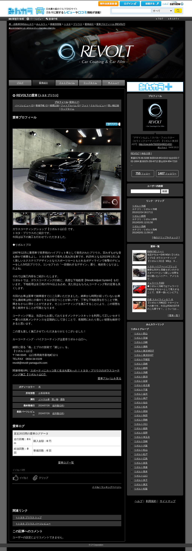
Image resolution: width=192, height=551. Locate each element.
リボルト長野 (141, 432)
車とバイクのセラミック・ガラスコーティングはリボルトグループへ (32, 28)
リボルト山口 (141, 476)
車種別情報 (55, 24)
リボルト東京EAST (143, 355)
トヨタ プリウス (48, 95)
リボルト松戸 (141, 454)
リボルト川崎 (141, 342)
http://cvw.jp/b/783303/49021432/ (155, 144)
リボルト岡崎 (141, 419)
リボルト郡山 (141, 333)
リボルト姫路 (141, 428)
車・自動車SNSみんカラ (21, 24)
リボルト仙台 (141, 402)
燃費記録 (54, 105)
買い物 (55, 399)
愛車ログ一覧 (66, 462)
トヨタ (67, 24)
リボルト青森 (141, 467)
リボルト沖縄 (139, 206)
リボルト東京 (141, 484)
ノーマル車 (44, 399)
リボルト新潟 (141, 376)
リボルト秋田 (141, 415)
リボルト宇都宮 (142, 359)
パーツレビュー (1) (24, 105)
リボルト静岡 (139, 216)
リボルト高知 (141, 411)
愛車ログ (74, 102)
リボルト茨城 (141, 338)
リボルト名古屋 (142, 385)
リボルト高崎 (139, 226)
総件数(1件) (58, 405)
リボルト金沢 (141, 394)
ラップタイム (90, 83)
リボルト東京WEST (144, 351)
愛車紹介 (89, 24)
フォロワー (167, 173)
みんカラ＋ (41, 24)
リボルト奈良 (141, 463)
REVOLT (135, 153)
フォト (85, 105)
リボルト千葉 (141, 389)
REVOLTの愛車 (27, 95)
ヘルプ (165, 3)
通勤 (62, 399)
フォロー (143, 173)
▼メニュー (113, 83)
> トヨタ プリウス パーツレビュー (33, 523)
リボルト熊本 (141, 471)
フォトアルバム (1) (70, 105)
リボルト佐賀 (141, 381)
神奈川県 (145, 153)
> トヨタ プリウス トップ (29, 517)
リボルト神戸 (141, 398)
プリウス (77, 24)
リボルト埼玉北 (142, 437)
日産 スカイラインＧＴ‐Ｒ (160, 299)
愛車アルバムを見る (109, 378)
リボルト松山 (141, 450)
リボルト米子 (141, 480)
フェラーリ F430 (155, 283)
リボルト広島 (141, 458)
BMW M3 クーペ (155, 251)
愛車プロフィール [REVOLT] (110, 24)
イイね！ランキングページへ (106, 487)
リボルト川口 (141, 424)
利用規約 (151, 501)
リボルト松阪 (141, 488)
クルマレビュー (98, 105)
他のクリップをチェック (165, 237)
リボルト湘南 (141, 346)
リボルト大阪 (141, 445)
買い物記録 (113, 105)
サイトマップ (168, 501)
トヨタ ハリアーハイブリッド (162, 266)
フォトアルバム (67, 83)
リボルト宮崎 (141, 441)
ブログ (20, 83)
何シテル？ (162, 147)
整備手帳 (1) (42, 105)
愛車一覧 (173, 315)
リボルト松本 (141, 407)
